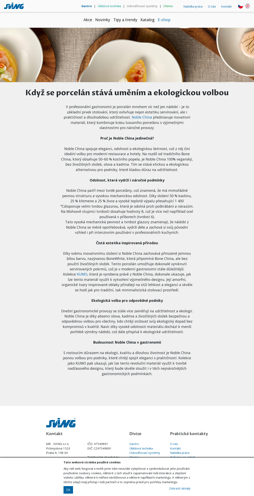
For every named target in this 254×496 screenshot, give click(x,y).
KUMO (82, 274)
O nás (212, 6)
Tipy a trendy (125, 19)
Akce (88, 19)
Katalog (147, 19)
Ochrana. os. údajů (182, 457)
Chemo (168, 6)
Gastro (86, 6)
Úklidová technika (109, 6)
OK (68, 490)
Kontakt (226, 6)
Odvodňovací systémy (142, 6)
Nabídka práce (193, 6)
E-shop (164, 19)
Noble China (142, 117)
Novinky (102, 19)
